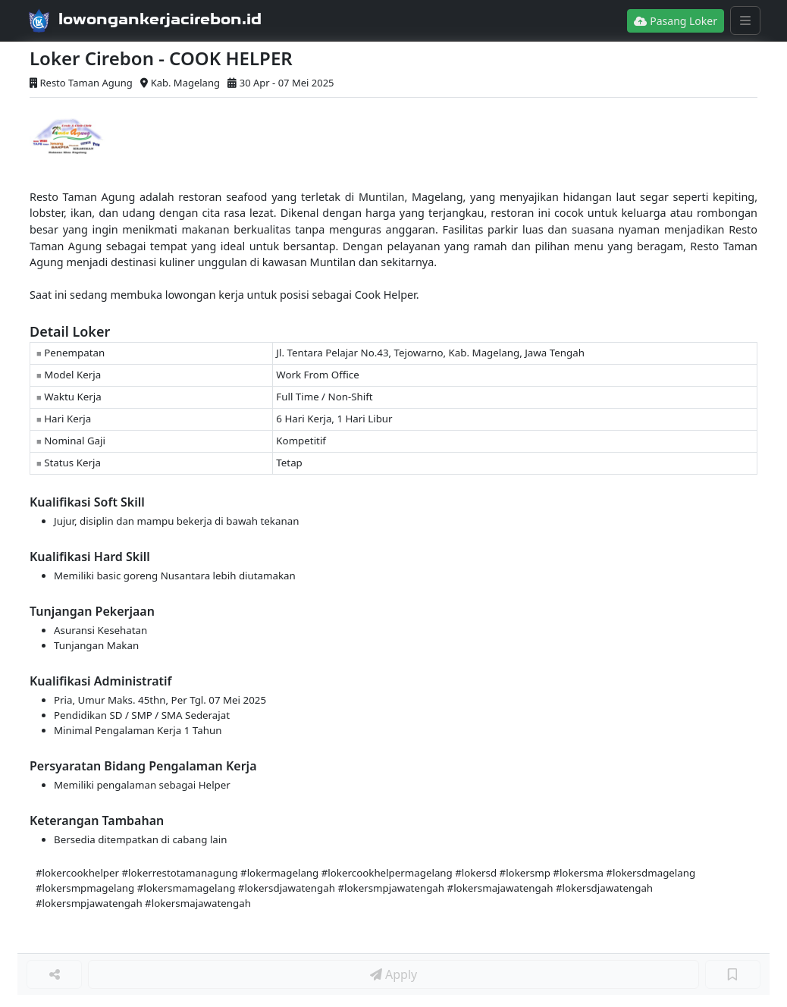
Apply (393, 974)
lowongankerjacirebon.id (160, 19)
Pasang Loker (675, 21)
